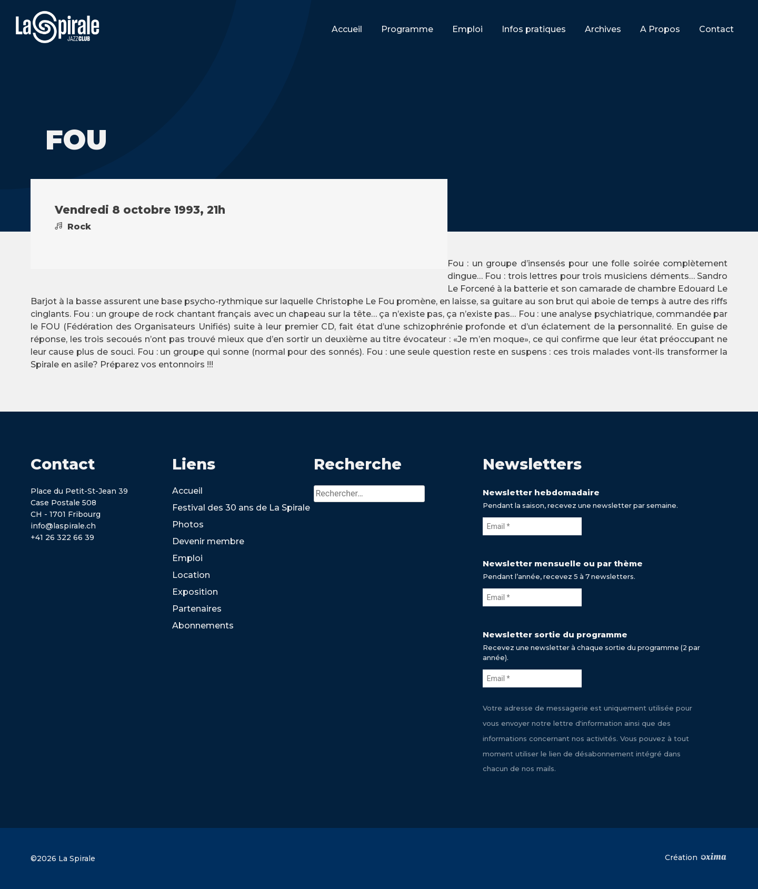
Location (191, 575)
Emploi (467, 29)
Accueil (347, 29)
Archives (603, 29)
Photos (188, 525)
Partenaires (197, 609)
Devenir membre (208, 541)
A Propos (660, 29)
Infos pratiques (534, 29)
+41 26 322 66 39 (62, 537)
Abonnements (203, 626)
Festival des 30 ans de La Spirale (241, 508)
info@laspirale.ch (63, 526)
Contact (716, 29)
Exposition (195, 592)
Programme (407, 29)
